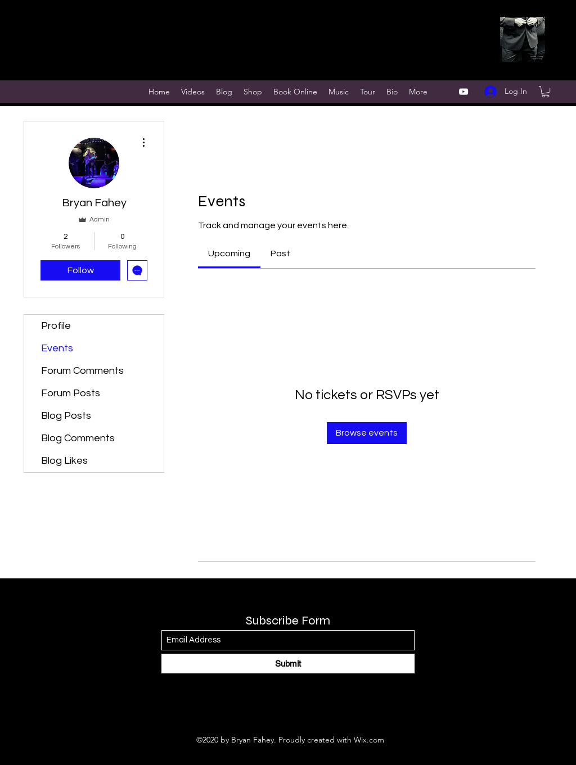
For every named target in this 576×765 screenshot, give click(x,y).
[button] (545, 91)
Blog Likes (64, 460)
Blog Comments (78, 438)
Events (57, 348)
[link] (229, 253)
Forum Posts (70, 393)
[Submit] (288, 663)
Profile (56, 325)
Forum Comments (82, 370)
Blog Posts (66, 415)
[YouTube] (463, 91)
